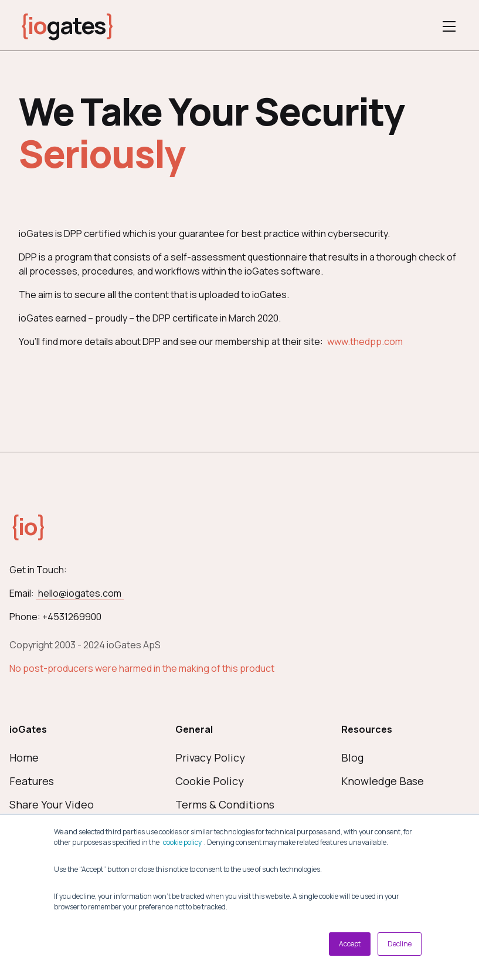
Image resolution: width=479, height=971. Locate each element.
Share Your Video (51, 804)
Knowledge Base (382, 781)
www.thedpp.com (365, 341)
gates (67, 25)
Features (31, 781)
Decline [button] (400, 944)
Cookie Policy (209, 781)
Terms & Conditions (224, 804)
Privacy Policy (210, 757)
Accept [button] (350, 944)
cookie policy (182, 842)
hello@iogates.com (79, 593)
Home (24, 757)
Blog (352, 757)
